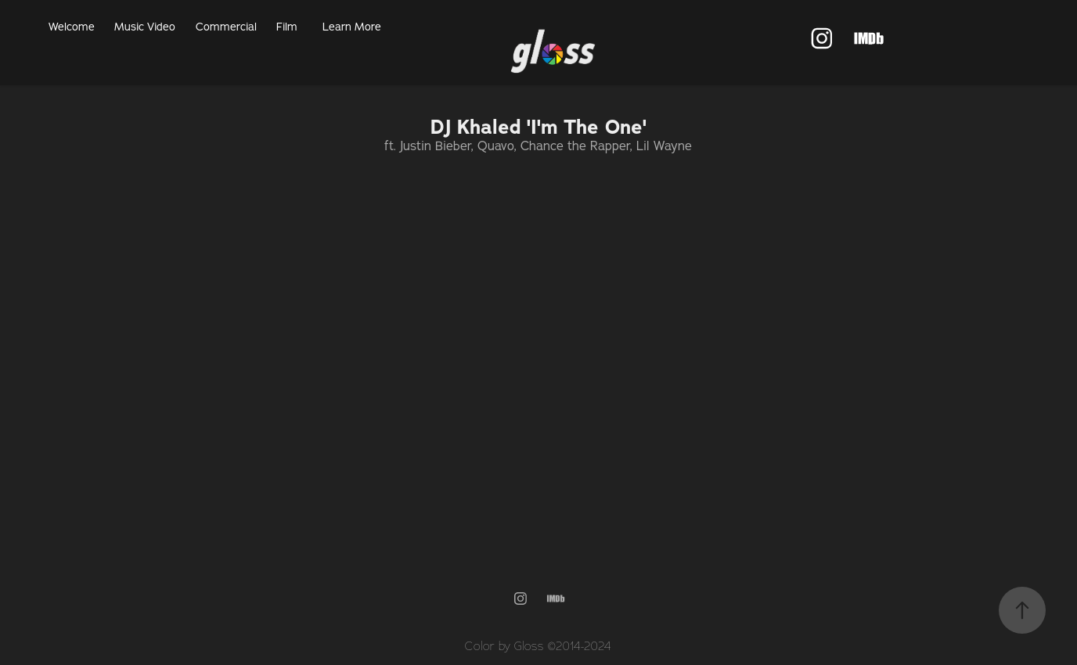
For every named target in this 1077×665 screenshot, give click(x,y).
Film (286, 27)
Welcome (72, 27)
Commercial (226, 27)
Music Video (144, 27)
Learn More (351, 27)
